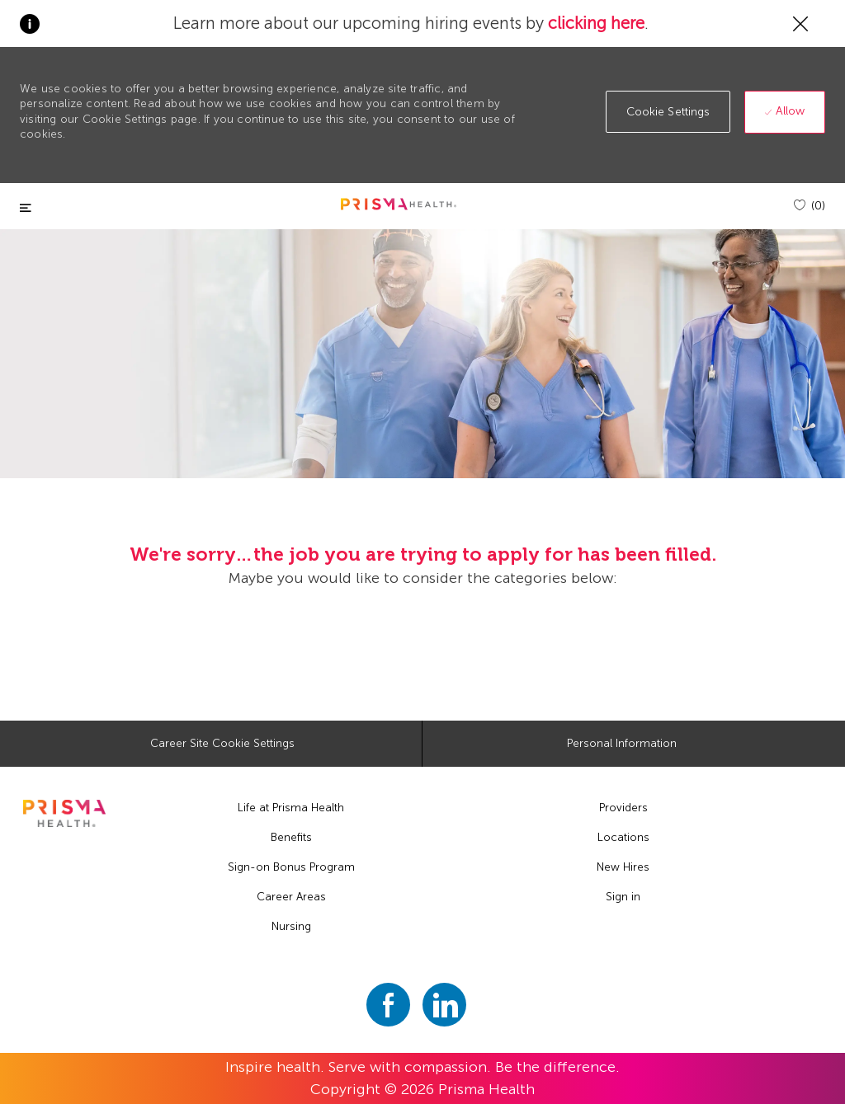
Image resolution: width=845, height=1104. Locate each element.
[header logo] (398, 204)
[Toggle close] (25, 208)
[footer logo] (64, 813)
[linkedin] (444, 1004)
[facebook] (388, 1004)
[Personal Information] (621, 744)
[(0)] (809, 206)
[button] (668, 112)
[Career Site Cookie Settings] (222, 744)
